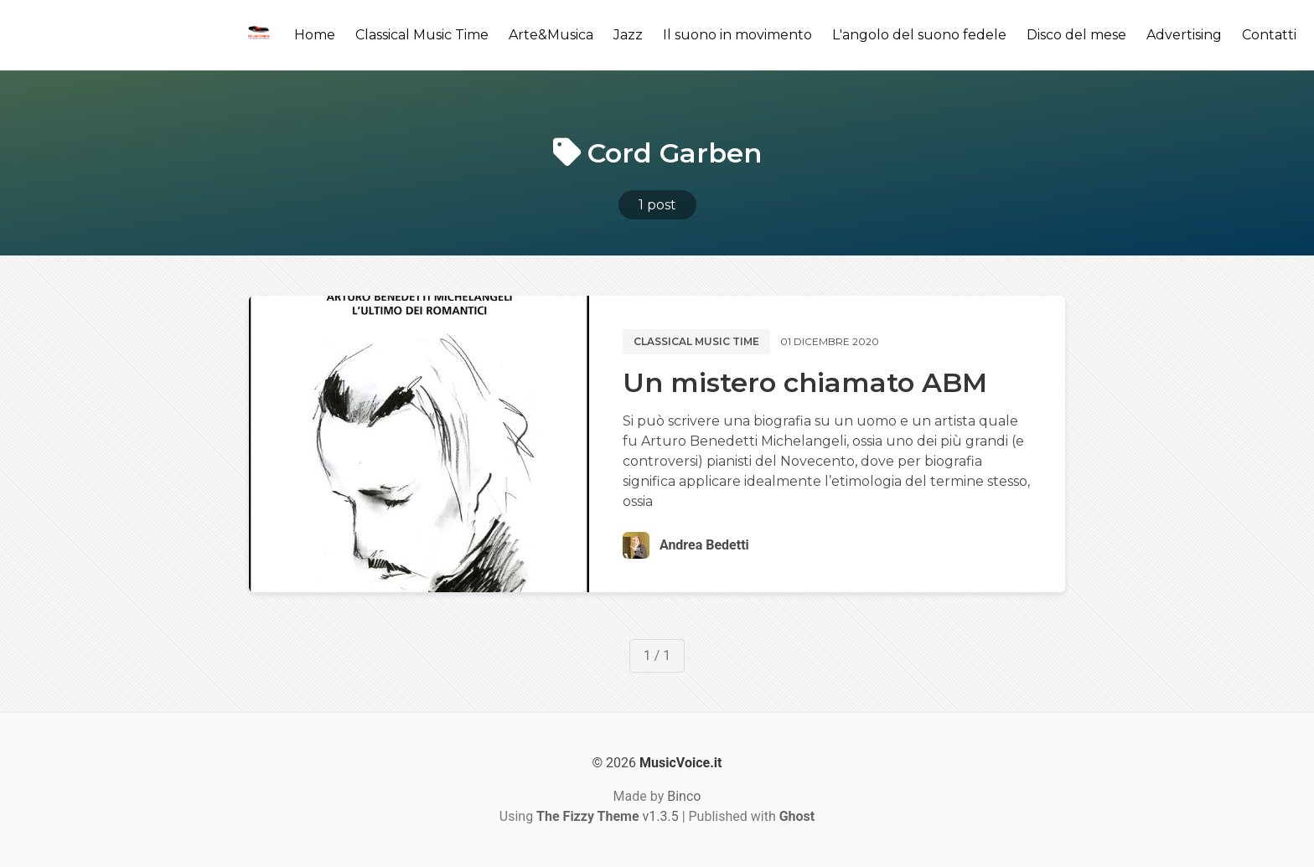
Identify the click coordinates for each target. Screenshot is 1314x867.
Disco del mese (1076, 35)
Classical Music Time (422, 35)
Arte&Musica (551, 35)
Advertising (1184, 35)
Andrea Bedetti (704, 545)
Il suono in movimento (737, 35)
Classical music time (696, 341)
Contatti (1269, 35)
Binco (684, 796)
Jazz (628, 35)
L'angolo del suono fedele (919, 35)
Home (314, 35)
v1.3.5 (607, 816)
